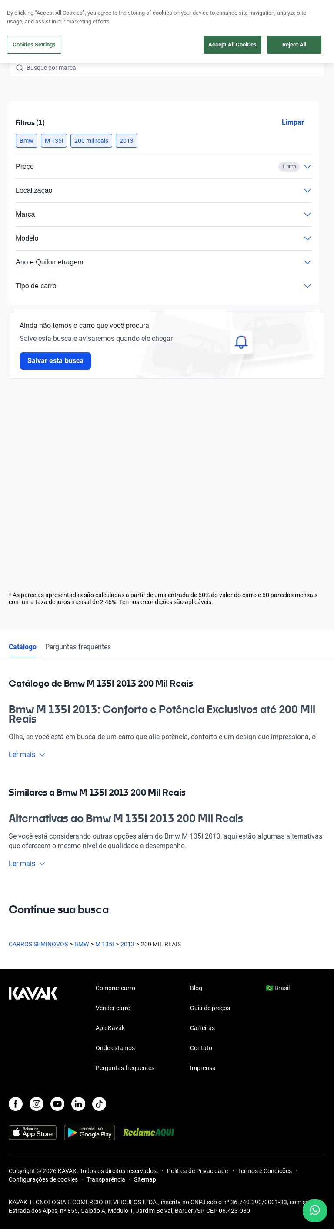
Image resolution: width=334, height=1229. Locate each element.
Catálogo (23, 647)
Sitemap (145, 1179)
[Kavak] (21, 12)
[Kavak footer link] (33, 1029)
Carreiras (202, 1027)
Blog (196, 988)
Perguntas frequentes (78, 647)
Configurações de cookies (43, 1179)
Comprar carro (115, 988)
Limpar (293, 122)
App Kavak (110, 1027)
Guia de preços (210, 1007)
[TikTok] (99, 1104)
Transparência (106, 1179)
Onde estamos (115, 1047)
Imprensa (203, 1067)
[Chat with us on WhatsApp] (315, 1211)
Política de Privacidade (198, 1170)
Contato (201, 1047)
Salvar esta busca (55, 361)
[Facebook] (16, 1104)
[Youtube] (57, 1104)
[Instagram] (36, 1104)
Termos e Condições (265, 1170)
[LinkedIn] (78, 1104)
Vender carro (113, 1007)
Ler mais (27, 754)
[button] (26, 141)
